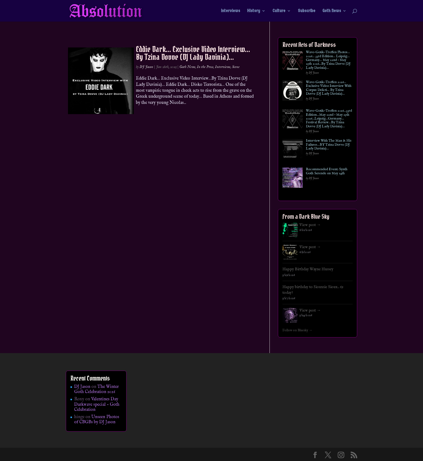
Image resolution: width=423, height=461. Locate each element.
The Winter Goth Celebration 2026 (96, 389)
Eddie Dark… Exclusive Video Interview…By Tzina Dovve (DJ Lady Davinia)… (193, 53)
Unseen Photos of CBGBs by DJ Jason (96, 419)
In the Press (205, 66)
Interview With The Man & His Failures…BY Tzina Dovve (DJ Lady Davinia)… (329, 145)
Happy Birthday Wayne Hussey (307, 269)
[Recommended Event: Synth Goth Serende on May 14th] (292, 179)
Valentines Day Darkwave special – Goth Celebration (97, 404)
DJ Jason (146, 66)
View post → (310, 225)
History (253, 11)
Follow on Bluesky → (297, 330)
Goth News (331, 11)
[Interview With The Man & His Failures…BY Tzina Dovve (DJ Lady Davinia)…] (292, 150)
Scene (236, 66)
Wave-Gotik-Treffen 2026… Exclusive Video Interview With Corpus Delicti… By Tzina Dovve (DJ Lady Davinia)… (329, 88)
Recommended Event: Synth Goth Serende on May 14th (326, 171)
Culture (278, 11)
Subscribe (306, 11)
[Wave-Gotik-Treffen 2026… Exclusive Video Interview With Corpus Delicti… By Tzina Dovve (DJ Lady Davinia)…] (292, 91)
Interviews (230, 11)
